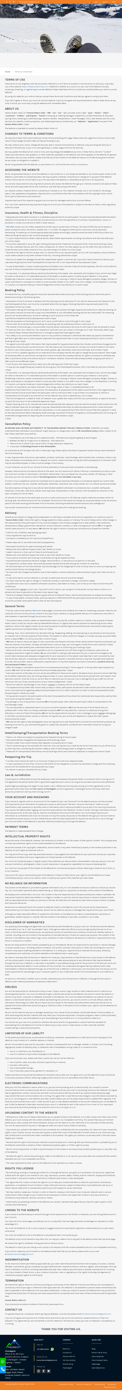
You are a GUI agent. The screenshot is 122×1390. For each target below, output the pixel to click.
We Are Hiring (68, 1364)
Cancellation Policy (66, 1384)
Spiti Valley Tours (98, 1368)
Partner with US (69, 1356)
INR (114, 2)
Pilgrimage (96, 1364)
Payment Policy (110, 1387)
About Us (66, 1349)
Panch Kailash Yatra (99, 1360)
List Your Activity (69, 1360)
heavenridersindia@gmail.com (29, 2)
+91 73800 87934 (43, 1349)
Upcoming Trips (98, 1356)
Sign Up (104, 2)
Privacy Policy (99, 1384)
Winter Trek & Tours (99, 1353)
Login (96, 2)
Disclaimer (112, 1384)
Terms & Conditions (84, 1384)
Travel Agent (67, 1368)
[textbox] (61, 356)
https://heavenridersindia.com (35, 86)
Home (7, 72)
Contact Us (67, 1353)
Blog (93, 1349)
